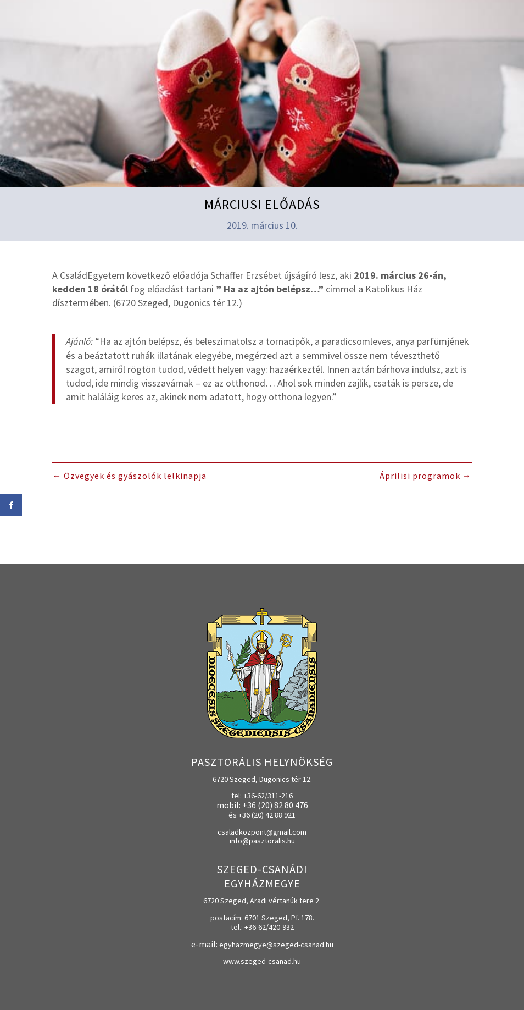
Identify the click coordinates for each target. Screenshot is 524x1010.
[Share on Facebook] (11, 505)
